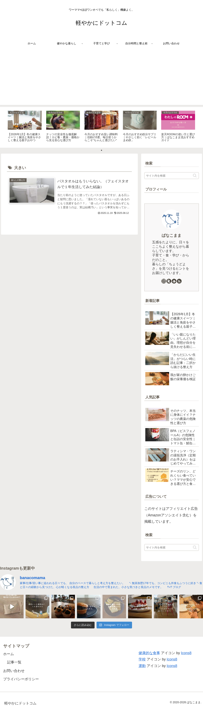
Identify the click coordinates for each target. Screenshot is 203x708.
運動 (142, 666)
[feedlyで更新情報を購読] (174, 281)
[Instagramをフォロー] (163, 281)
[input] (171, 175)
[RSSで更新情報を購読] (179, 281)
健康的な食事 (149, 653)
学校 (142, 659)
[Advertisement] (101, 77)
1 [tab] (101, 150)
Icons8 (186, 653)
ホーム (8, 654)
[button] (194, 175)
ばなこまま (171, 235)
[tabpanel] (25, 126)
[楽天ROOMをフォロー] (169, 281)
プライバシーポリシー (21, 679)
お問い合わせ (14, 671)
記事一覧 (14, 662)
